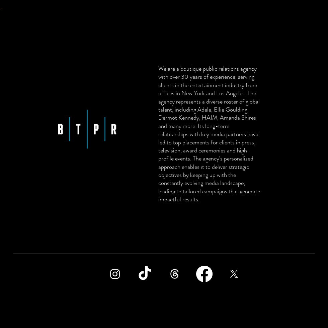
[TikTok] (145, 274)
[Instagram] (115, 274)
